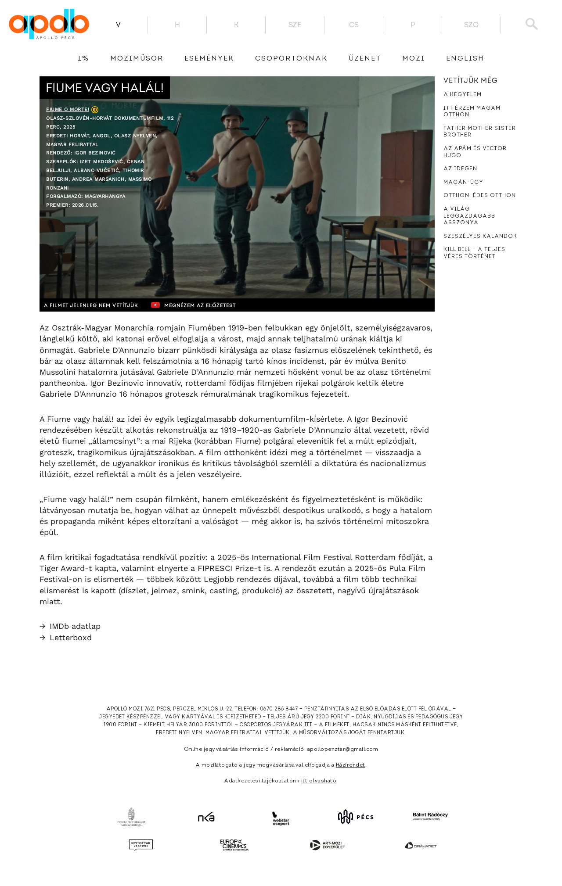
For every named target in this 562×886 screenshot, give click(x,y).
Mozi (413, 58)
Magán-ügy (463, 182)
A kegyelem (462, 94)
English (465, 58)
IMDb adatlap (70, 626)
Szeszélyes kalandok (480, 236)
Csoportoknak (291, 58)
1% (83, 58)
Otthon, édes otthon (479, 195)
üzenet (365, 58)
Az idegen (460, 169)
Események (209, 58)
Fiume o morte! (67, 109)
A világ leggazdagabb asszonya (469, 216)
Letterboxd (66, 637)
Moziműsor (136, 58)
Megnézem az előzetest (210, 305)
